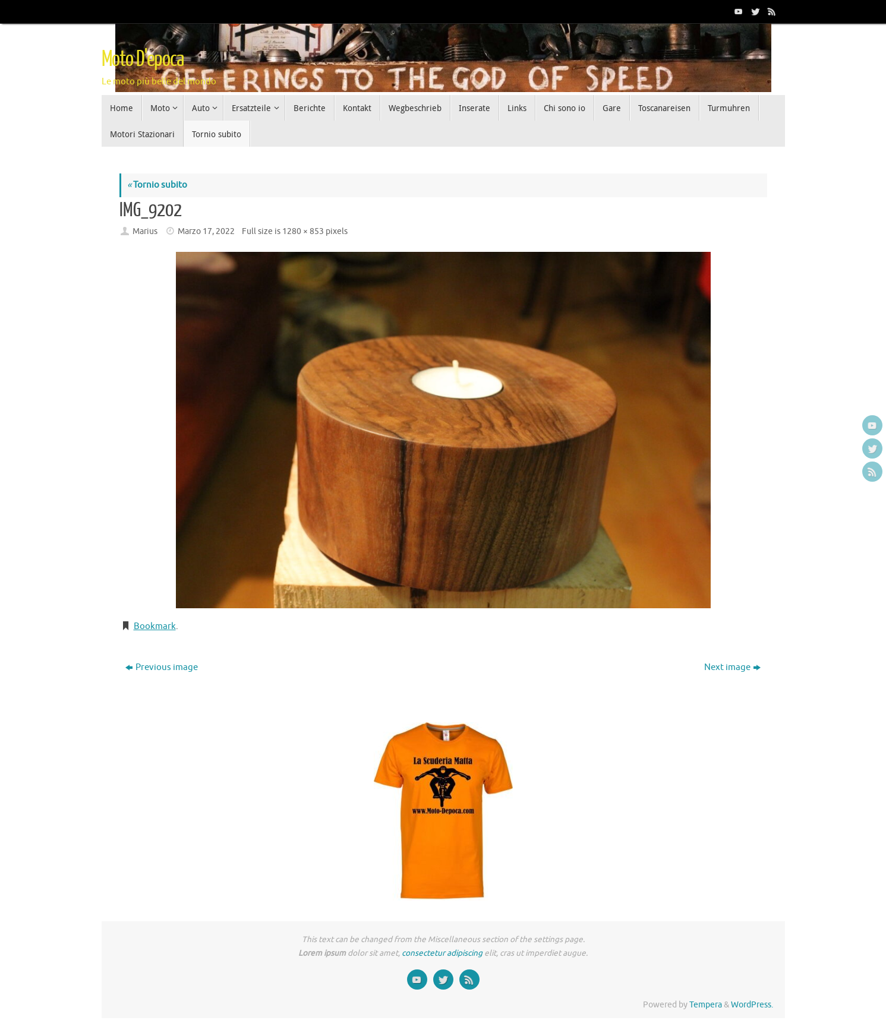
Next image (732, 667)
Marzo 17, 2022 (206, 231)
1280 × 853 (303, 231)
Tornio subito (157, 185)
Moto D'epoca (143, 59)
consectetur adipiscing (442, 953)
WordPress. (752, 1005)
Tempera (705, 1005)
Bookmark (155, 626)
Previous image (161, 667)
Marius (145, 231)
